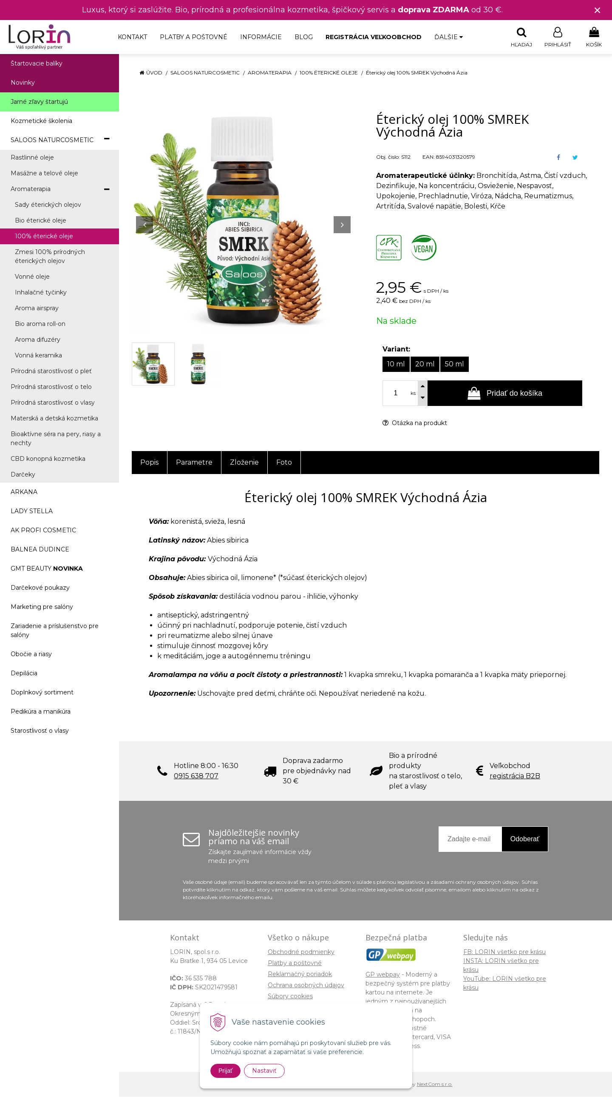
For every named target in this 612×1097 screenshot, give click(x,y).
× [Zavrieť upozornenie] (597, 10)
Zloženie (244, 463)
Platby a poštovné (193, 37)
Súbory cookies (290, 996)
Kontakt (132, 37)
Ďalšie (448, 37)
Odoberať (524, 839)
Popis (149, 463)
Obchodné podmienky (301, 952)
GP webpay (383, 975)
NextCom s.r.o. (435, 1084)
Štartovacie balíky (36, 64)
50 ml (454, 364)
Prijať (225, 1070)
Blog (304, 37)
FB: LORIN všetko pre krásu (504, 952)
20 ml (425, 364)
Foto (284, 463)
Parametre (194, 463)
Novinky (23, 83)
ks (413, 394)
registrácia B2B (515, 776)
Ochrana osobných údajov (306, 985)
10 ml (396, 364)
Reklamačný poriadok (300, 974)
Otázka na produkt (414, 423)
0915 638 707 (196, 776)
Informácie (261, 37)
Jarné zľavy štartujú (39, 102)
